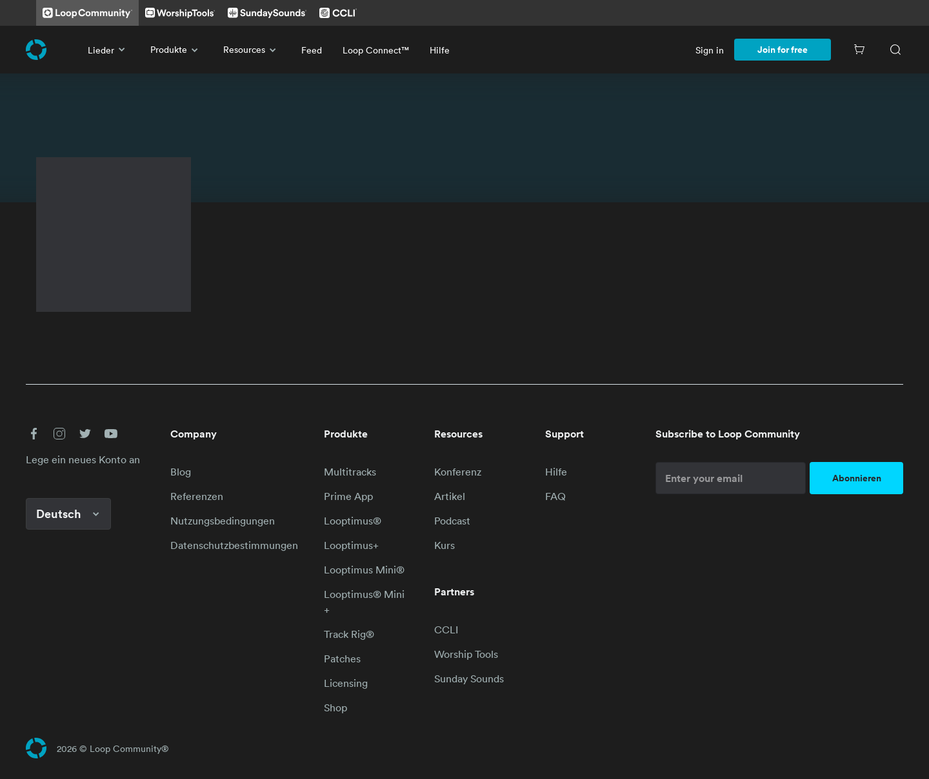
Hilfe (440, 50)
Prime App (348, 496)
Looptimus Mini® (364, 569)
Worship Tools (466, 654)
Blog (180, 471)
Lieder (109, 49)
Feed (311, 50)
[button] (33, 433)
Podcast (452, 520)
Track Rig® (349, 634)
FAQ (555, 496)
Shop (335, 707)
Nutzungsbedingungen (222, 520)
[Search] (895, 49)
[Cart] (859, 49)
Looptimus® (352, 520)
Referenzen (196, 496)
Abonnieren (856, 478)
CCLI (446, 629)
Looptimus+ (351, 545)
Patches (342, 658)
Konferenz (457, 471)
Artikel (449, 496)
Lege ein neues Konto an (83, 459)
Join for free (782, 49)
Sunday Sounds (469, 678)
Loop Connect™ (376, 50)
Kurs (444, 545)
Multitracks (350, 471)
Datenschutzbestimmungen (234, 545)
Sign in (709, 50)
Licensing (346, 683)
